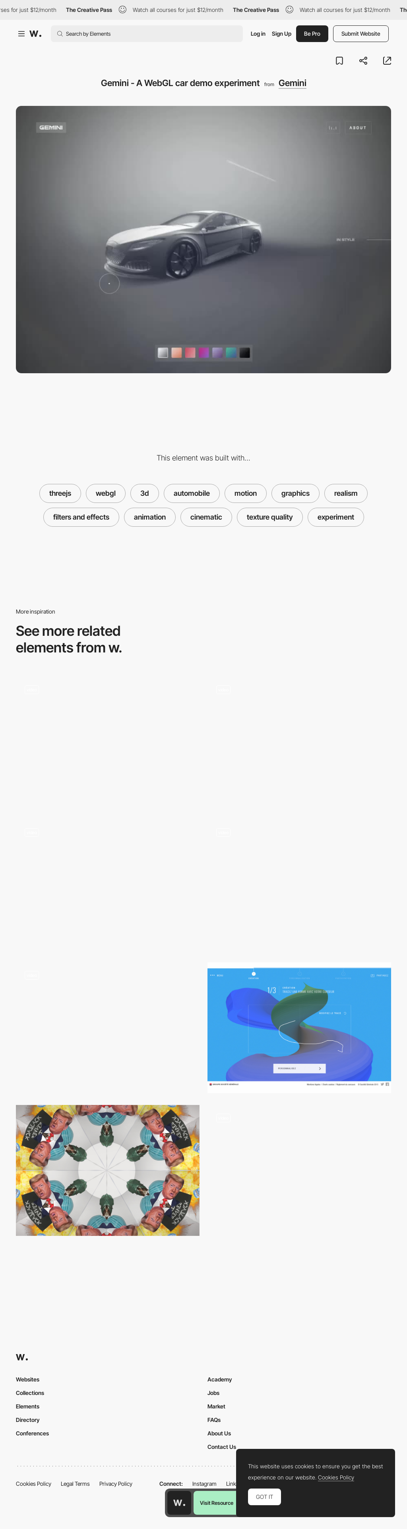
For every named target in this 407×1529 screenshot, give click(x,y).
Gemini (292, 83)
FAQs (214, 1419)
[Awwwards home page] (179, 1503)
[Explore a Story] (299, 1170)
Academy (219, 1379)
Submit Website (360, 33)
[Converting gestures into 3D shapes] (299, 1027)
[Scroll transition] (108, 884)
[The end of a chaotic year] (108, 1170)
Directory (28, 1419)
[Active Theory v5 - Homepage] (108, 1027)
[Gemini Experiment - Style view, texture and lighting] (299, 741)
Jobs (213, 1392)
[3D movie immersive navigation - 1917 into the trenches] (108, 741)
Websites (27, 1379)
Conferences (32, 1433)
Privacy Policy (115, 1483)
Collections (30, 1392)
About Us (219, 1433)
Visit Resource (216, 1503)
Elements (27, 1406)
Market (216, 1406)
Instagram (204, 1483)
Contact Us (221, 1446)
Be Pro (312, 33)
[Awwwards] (35, 34)
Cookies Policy (33, 1483)
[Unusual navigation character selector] (299, 884)
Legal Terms (75, 1483)
